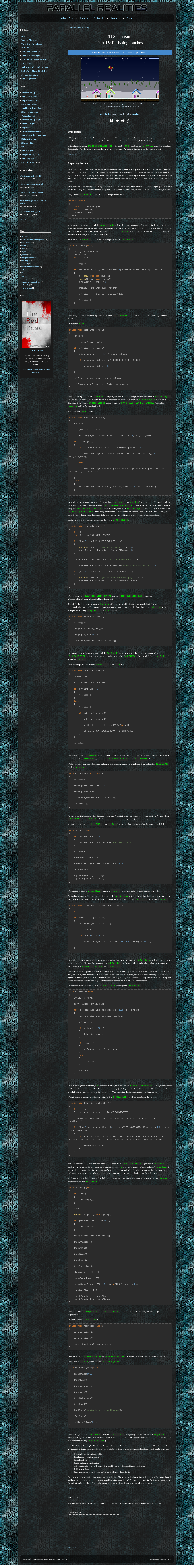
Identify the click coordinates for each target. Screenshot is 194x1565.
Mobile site (97, 1561)
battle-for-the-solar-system (32, 239)
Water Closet (27, 48)
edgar (23, 252)
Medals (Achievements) (31, 131)
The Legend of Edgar (30, 55)
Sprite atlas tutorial (29, 104)
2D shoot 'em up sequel (31, 120)
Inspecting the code (121, 114)
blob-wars (25, 242)
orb (22, 270)
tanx (23, 276)
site (22, 273)
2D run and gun (28, 123)
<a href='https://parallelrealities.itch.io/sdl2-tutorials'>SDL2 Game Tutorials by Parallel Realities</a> (110, 1522)
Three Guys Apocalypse (31, 44)
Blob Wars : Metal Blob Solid (34, 71)
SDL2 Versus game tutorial (31, 192)
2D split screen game (30, 154)
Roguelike (25, 127)
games (24, 254)
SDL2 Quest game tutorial (31, 184)
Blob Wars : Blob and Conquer (34, 67)
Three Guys (26, 63)
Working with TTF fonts (31, 108)
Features (115, 18)
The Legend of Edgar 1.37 (31, 211)
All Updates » (25, 220)
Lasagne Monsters (29, 40)
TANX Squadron (28, 79)
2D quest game (27, 158)
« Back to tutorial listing (78, 27)
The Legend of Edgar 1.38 (31, 176)
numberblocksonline (30, 267)
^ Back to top (72, 154)
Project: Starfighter (29, 75)
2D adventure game (29, 112)
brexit (23, 245)
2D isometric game (29, 139)
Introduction (105, 114)
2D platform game (29, 100)
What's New (67, 18)
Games (84, 18)
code (23, 248)
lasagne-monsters (28, 258)
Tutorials (99, 18)
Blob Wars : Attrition (30, 51)
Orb (23, 36)
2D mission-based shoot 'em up (34, 147)
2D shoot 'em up (28, 92)
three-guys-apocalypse (30, 282)
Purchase (136, 114)
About (130, 18)
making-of (25, 260)
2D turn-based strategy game (33, 135)
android (24, 236)
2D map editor (27, 143)
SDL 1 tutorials (28, 162)
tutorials (25, 285)
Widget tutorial (28, 116)
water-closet (26, 288)
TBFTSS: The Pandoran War (34, 59)
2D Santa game (27, 150)
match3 (24, 264)
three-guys (25, 279)
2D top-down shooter (30, 96)
